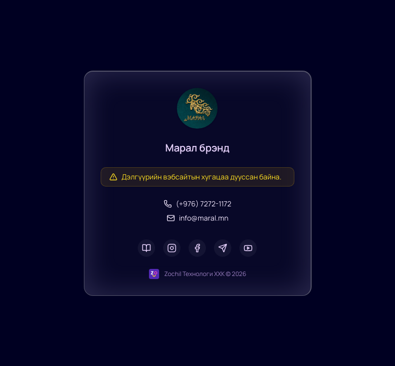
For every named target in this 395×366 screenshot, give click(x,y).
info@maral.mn (197, 218)
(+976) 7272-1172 (197, 203)
